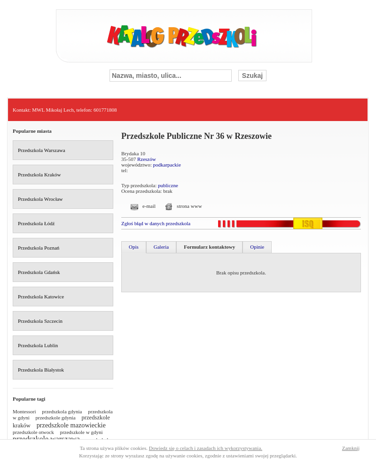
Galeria (161, 247)
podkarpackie (167, 164)
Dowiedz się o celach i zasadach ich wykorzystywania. (205, 448)
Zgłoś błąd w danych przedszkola (155, 223)
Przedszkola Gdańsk (39, 272)
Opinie (257, 247)
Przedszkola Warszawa (41, 150)
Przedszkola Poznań (38, 248)
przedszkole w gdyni (81, 432)
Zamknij (351, 448)
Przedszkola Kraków (39, 174)
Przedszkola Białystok (41, 370)
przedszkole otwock (33, 432)
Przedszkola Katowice (41, 296)
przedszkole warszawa (46, 439)
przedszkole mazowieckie (71, 425)
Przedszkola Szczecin (40, 321)
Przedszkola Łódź (36, 223)
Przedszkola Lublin (38, 345)
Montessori (24, 411)
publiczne (168, 185)
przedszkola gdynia (62, 411)
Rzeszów (146, 159)
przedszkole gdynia (56, 417)
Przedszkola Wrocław (40, 199)
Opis (134, 247)
